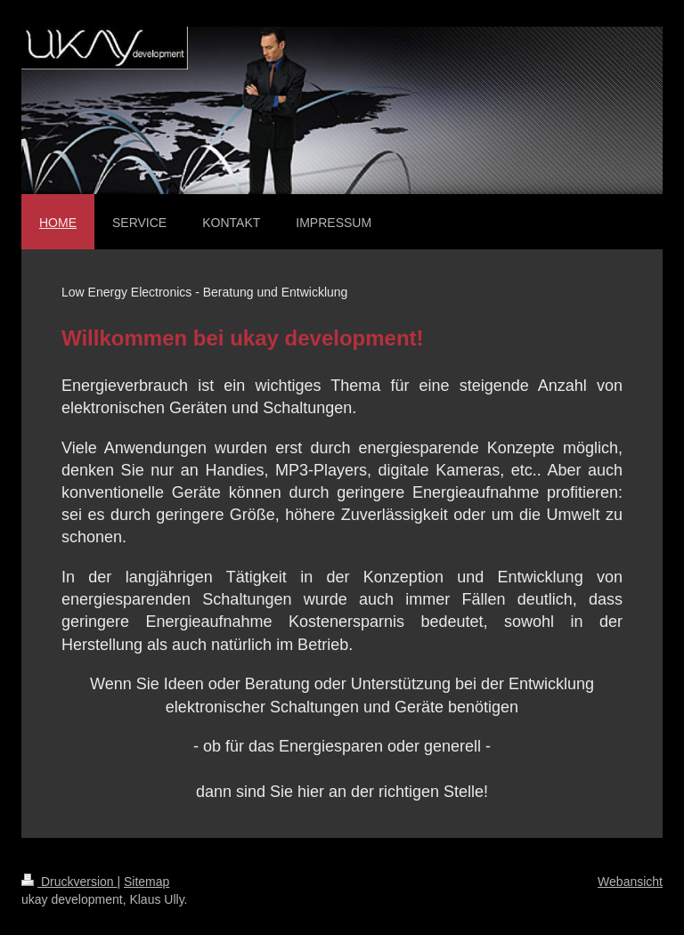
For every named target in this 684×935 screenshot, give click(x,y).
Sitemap (146, 881)
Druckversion (69, 881)
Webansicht (630, 881)
